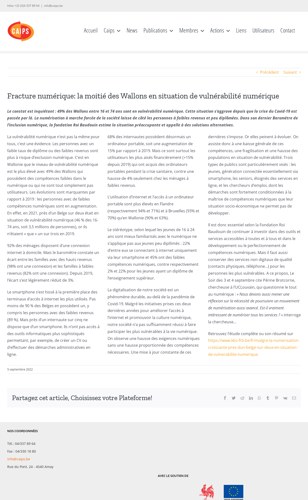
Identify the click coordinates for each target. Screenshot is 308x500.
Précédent (269, 72)
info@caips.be (53, 6)
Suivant (290, 72)
